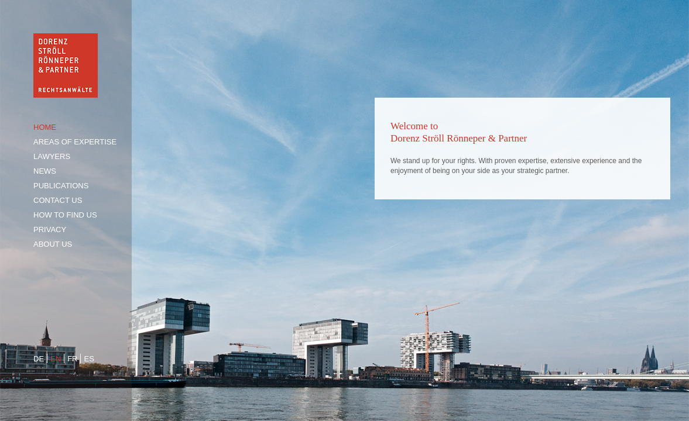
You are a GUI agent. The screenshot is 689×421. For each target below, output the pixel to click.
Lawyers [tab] (51, 156)
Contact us (57, 200)
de (38, 358)
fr (72, 358)
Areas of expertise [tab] (74, 141)
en (55, 358)
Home (44, 127)
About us (52, 244)
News (44, 171)
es (89, 358)
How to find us (65, 214)
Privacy (49, 229)
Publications (60, 185)
